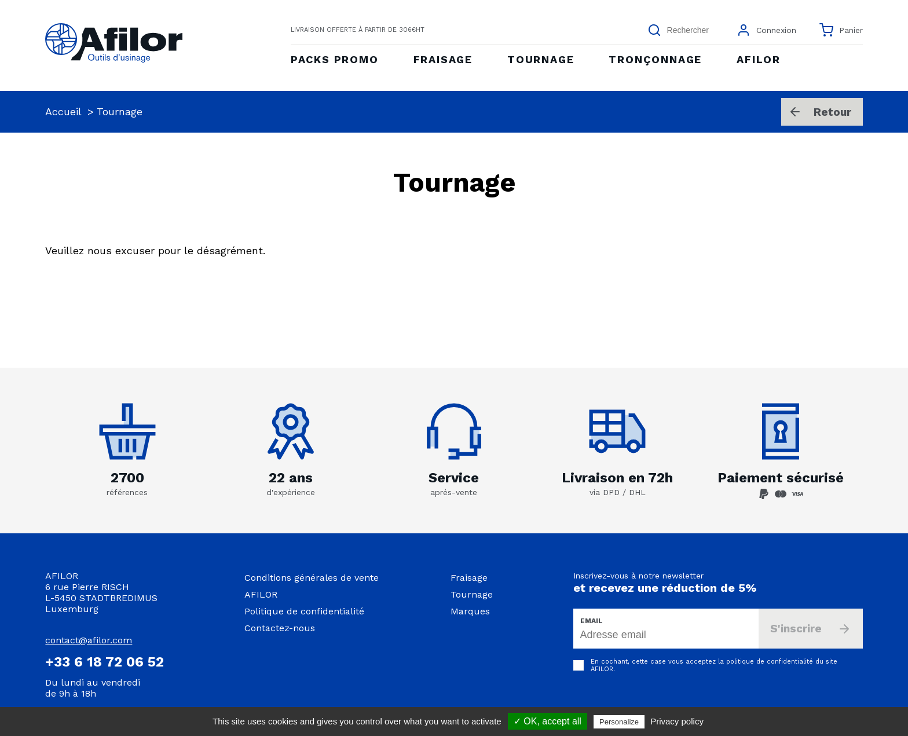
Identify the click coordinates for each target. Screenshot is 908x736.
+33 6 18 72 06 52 (104, 662)
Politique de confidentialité (304, 611)
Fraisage (469, 577)
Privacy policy (677, 721)
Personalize (619, 721)
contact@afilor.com (88, 640)
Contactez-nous (279, 628)
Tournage (472, 594)
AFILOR (260, 594)
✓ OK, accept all (547, 721)
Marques (470, 611)
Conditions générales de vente (311, 577)
